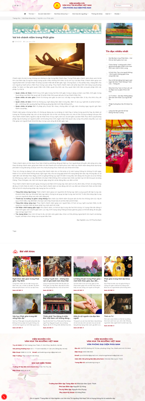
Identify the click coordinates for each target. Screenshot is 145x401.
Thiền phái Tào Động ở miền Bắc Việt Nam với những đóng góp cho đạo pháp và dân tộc (56, 318)
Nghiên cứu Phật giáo (46, 18)
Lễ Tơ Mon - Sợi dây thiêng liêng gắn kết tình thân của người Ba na (120, 97)
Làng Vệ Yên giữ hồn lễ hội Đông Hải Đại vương (118, 111)
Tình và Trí (108, 316)
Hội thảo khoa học (29, 18)
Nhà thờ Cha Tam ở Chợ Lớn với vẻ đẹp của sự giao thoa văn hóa (120, 89)
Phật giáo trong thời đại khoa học (117, 280)
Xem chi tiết (18, 290)
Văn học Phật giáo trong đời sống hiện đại (25, 317)
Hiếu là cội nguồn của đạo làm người (87, 317)
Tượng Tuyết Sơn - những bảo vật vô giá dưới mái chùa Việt (56, 280)
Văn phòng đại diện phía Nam (103, 344)
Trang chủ (16, 18)
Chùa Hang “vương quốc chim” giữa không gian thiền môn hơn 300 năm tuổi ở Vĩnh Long (120, 66)
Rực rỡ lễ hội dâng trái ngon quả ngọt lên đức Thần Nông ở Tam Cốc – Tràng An (120, 82)
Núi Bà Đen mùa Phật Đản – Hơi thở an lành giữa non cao (120, 59)
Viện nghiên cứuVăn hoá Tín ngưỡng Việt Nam (41, 340)
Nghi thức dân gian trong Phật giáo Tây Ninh (26, 280)
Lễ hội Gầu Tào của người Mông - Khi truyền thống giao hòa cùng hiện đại (120, 74)
